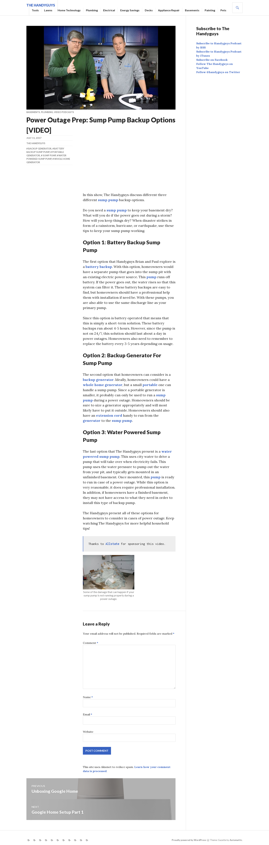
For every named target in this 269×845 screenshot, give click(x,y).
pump (151, 277)
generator (92, 421)
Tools (35, 10)
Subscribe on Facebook (212, 59)
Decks (149, 10)
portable (150, 385)
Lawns (48, 10)
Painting (210, 10)
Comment (90, 643)
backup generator (98, 379)
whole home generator (102, 385)
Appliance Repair (169, 10)
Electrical (109, 10)
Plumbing (92, 10)
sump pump (108, 200)
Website (88, 732)
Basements (192, 10)
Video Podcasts (64, 112)
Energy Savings (129, 10)
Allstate (113, 544)
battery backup (99, 266)
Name (88, 697)
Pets (223, 10)
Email (87, 714)
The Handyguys (35, 143)
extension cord (109, 415)
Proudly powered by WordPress (189, 840)
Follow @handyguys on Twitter (218, 72)
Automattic (236, 840)
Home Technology (69, 10)
